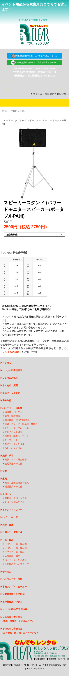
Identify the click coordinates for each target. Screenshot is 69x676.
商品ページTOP (9, 111)
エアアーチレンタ (13, 444)
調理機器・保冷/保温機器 (17, 420)
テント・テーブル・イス (17, 428)
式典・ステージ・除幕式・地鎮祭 (21, 424)
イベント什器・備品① (16, 544)
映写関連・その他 (13, 463)
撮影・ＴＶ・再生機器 (16, 459)
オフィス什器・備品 (14, 552)
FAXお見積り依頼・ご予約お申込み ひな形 (34, 62)
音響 (21, 111)
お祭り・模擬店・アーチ (17, 436)
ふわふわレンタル (13, 448)
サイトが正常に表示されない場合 (51, 93)
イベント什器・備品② (16, 548)
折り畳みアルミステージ (17, 564)
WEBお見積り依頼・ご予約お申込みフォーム (34, 56)
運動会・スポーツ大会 (16, 498)
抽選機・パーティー (14, 412)
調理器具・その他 (13, 486)
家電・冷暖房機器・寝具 (17, 482)
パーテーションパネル (16, 560)
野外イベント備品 (13, 432)
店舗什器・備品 (12, 556)
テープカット (11, 440)
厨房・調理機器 (12, 416)
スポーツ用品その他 (14, 502)
